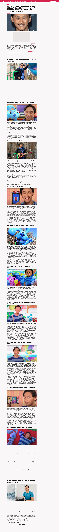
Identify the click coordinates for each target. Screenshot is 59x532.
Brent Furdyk (8, 13)
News (13, 1)
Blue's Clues (33, 43)
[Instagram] (42, 1)
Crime (31, 1)
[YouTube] (40, 1)
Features (34, 1)
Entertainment (24, 1)
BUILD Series (30, 51)
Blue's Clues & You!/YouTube (33, 120)
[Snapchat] (47, 1)
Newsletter (54, 1)
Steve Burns (21, 92)
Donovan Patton (26, 92)
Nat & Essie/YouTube (34, 285)
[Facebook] (39, 1)
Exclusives (16, 1)
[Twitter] (43, 1)
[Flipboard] (46, 1)
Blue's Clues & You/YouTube (33, 321)
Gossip (20, 1)
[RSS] (50, 1)
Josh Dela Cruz (33, 46)
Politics (28, 1)
